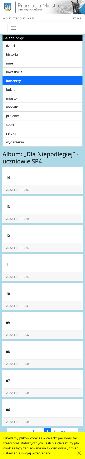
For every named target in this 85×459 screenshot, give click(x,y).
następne (68, 431)
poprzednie (18, 431)
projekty (12, 116)
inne (9, 63)
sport (10, 124)
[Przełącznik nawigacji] (13, 28)
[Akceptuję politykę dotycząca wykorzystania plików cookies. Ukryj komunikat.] (79, 453)
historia (12, 54)
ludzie (10, 89)
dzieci (10, 45)
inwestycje (14, 72)
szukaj (77, 18)
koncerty (13, 80)
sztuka (11, 133)
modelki (12, 107)
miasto (11, 98)
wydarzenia (15, 142)
